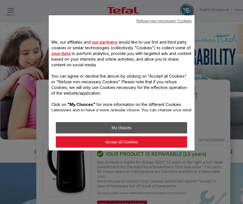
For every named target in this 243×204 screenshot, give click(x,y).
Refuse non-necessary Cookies (164, 21)
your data (61, 53)
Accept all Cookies (121, 142)
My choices (121, 128)
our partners (104, 42)
